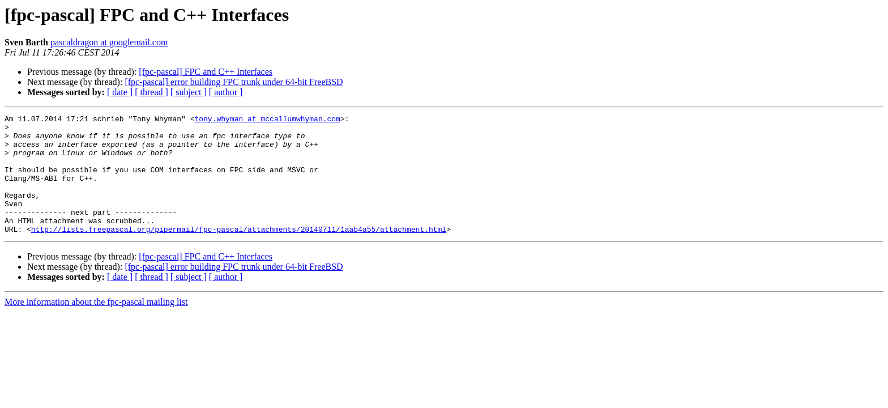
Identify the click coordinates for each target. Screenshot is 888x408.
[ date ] (120, 92)
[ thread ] (151, 92)
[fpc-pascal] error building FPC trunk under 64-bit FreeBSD (234, 82)
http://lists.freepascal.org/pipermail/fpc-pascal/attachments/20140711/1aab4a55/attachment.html (238, 253)
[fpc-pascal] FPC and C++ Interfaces (205, 71)
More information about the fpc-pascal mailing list (96, 325)
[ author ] (226, 92)
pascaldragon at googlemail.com (109, 42)
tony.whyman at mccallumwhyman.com (267, 120)
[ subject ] (188, 92)
